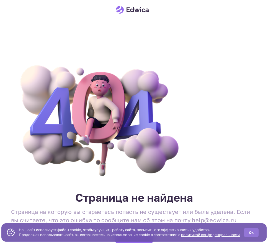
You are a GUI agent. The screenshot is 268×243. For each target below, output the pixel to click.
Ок (251, 232)
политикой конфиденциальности (210, 234)
